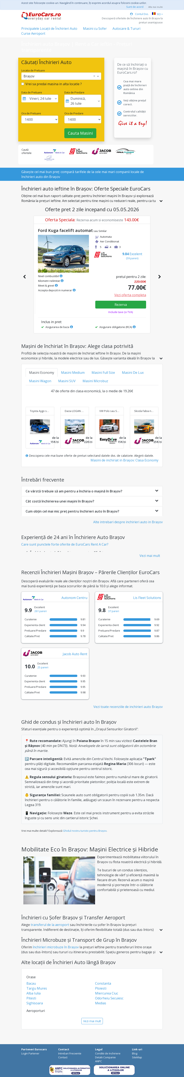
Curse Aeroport (33, 33)
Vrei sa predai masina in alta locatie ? (53, 84)
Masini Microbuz (95, 381)
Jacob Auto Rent (75, 654)
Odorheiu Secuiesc (109, 998)
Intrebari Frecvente (69, 1053)
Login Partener (30, 1053)
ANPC (98, 1061)
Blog (134, 1053)
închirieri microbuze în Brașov (56, 947)
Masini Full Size (103, 372)
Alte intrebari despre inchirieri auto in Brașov (128, 522)
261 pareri (40, 611)
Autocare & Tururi (126, 28)
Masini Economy (41, 372)
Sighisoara (34, 1003)
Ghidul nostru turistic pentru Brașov (85, 831)
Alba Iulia (33, 993)
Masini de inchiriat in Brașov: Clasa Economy (124, 460)
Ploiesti (100, 988)
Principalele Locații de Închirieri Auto (49, 28)
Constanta (103, 983)
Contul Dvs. (139, 14)
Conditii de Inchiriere (107, 1053)
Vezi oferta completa (130, 295)
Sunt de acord (134, 7)
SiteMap (137, 1057)
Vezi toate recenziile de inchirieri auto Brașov (128, 706)
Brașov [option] (29, 76)
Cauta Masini (80, 133)
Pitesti (31, 998)
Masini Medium (73, 372)
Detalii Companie (105, 1057)
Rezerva (121, 304)
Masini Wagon (40, 381)
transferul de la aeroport (50, 924)
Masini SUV (67, 381)
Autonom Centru (74, 597)
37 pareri (113, 611)
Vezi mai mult (150, 555)
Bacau (31, 983)
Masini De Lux (133, 372)
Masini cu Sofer (95, 28)
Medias (100, 1003)
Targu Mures (36, 988)
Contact (62, 1057)
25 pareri (42, 667)
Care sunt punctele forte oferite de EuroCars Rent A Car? (64, 544)
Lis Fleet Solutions (147, 597)
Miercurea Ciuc (106, 993)
